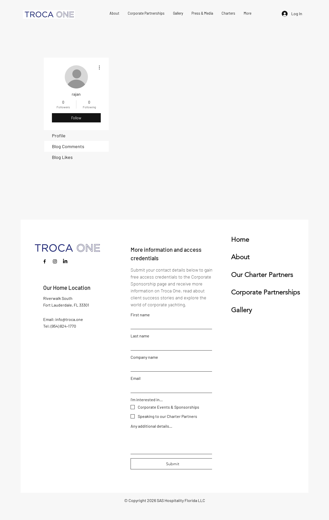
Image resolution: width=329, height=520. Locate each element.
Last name (140, 335)
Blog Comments (68, 146)
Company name (144, 357)
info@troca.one (69, 319)
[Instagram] (55, 261)
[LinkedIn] (65, 261)
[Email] (171, 387)
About (240, 257)
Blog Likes (62, 157)
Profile (59, 135)
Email (136, 378)
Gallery (241, 310)
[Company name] (171, 366)
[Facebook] (44, 261)
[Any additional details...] (173, 442)
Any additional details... (151, 426)
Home (240, 240)
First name (140, 314)
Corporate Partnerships (265, 292)
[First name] (171, 324)
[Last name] (171, 345)
